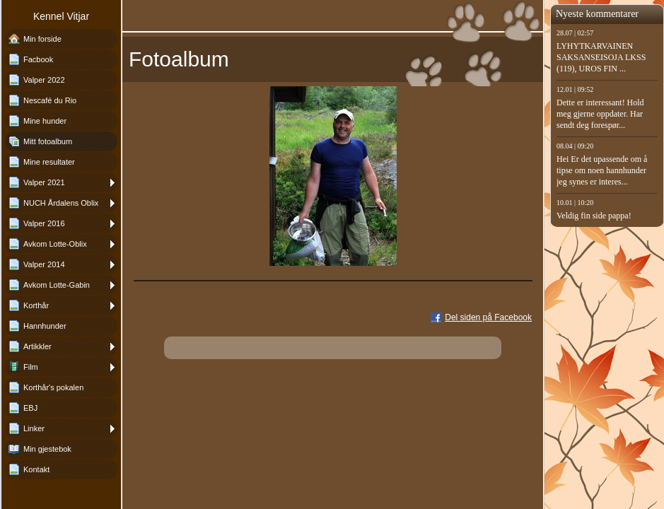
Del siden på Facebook (488, 317)
